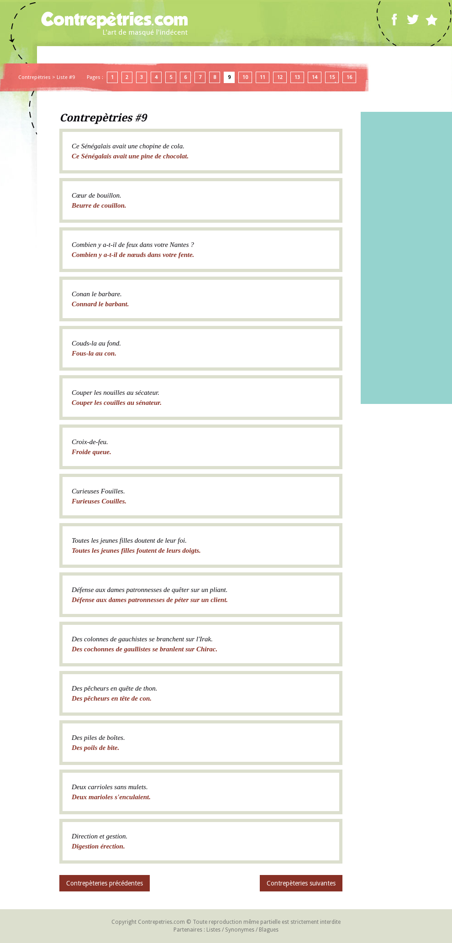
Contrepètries (34, 77)
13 (297, 77)
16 (349, 77)
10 (245, 77)
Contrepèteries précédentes (104, 883)
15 (332, 77)
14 (314, 77)
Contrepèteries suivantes (301, 883)
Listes (213, 930)
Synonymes (239, 930)
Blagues (269, 930)
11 (262, 77)
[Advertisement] (406, 258)
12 (280, 77)
